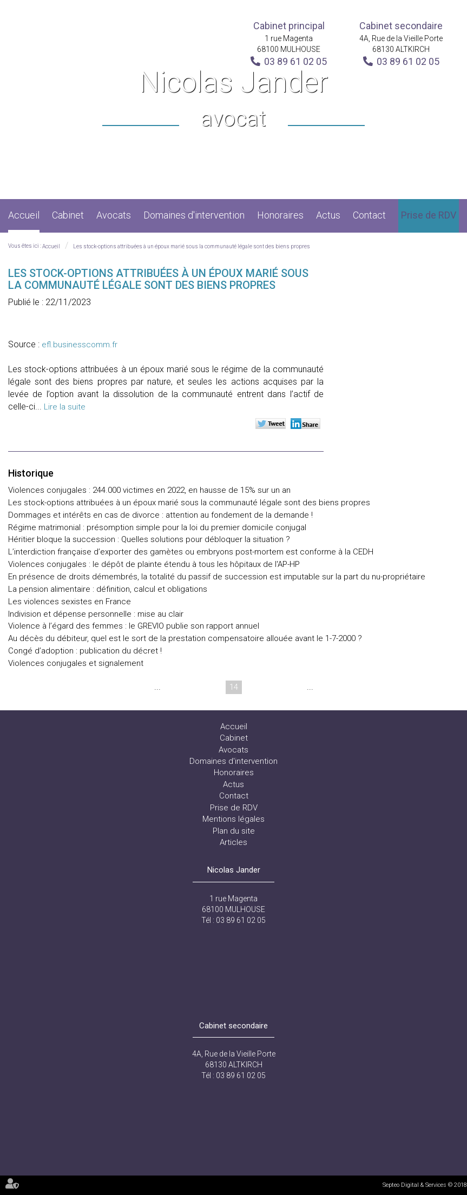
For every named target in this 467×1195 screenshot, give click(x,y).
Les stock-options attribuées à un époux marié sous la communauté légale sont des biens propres (191, 246)
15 (254, 687)
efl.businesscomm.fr (79, 344)
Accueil (24, 215)
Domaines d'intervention (194, 215)
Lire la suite (64, 407)
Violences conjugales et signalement (75, 663)
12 (192, 687)
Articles (233, 842)
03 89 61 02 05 (295, 61)
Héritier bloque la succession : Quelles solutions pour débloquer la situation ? (149, 539)
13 (213, 687)
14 (233, 687)
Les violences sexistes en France (69, 601)
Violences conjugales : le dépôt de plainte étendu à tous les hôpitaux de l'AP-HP (154, 564)
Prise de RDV (428, 215)
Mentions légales (233, 819)
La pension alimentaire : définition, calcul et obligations (107, 589)
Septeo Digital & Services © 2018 (425, 1185)
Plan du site (234, 831)
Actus (328, 215)
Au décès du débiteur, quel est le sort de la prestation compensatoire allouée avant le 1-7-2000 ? (185, 638)
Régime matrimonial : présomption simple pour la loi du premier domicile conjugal (157, 527)
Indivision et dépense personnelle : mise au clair (95, 614)
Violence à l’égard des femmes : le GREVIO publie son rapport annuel (133, 626)
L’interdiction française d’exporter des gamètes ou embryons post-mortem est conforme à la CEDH (190, 552)
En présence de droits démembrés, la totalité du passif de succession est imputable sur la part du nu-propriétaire (216, 577)
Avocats (113, 215)
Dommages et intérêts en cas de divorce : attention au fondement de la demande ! (160, 515)
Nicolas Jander (233, 99)
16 (275, 687)
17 (295, 687)
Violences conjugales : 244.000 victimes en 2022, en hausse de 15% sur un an (149, 490)
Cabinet (68, 215)
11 (172, 687)
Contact (369, 215)
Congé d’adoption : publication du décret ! (85, 651)
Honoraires (280, 215)
